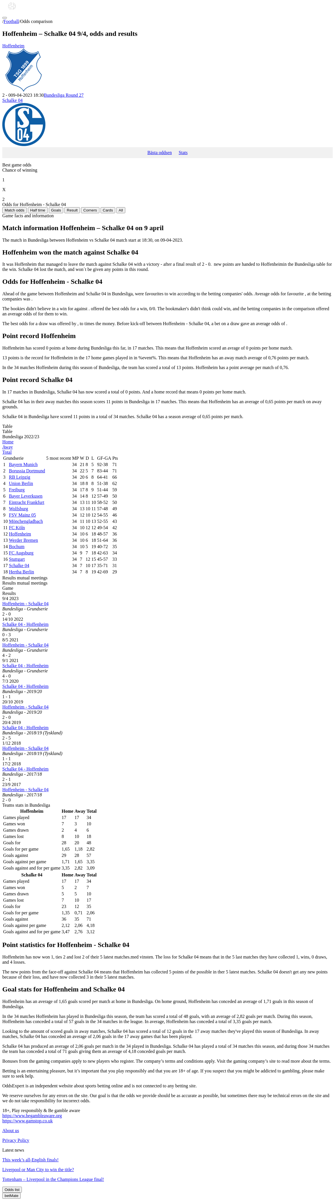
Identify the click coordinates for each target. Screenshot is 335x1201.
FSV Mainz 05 (22, 515)
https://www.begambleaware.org (32, 1115)
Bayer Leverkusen (26, 496)
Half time (37, 210)
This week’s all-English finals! (30, 1159)
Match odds (14, 210)
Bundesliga (64, 95)
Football (11, 21)
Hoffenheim (167, 68)
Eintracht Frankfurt (26, 502)
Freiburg (17, 489)
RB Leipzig (19, 477)
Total (7, 452)
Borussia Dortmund (27, 470)
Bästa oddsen (159, 152)
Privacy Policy (15, 1140)
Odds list (12, 1190)
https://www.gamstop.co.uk (27, 1120)
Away (7, 447)
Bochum (16, 546)
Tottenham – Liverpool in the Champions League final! (53, 1179)
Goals (56, 210)
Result (72, 210)
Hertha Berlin (21, 571)
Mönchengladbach (26, 521)
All (121, 210)
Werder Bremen (23, 540)
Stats (183, 152)
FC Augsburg (21, 552)
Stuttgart (17, 559)
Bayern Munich (23, 464)
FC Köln (17, 527)
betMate (11, 1196)
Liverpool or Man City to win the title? (38, 1169)
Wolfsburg (18, 508)
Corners (90, 210)
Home (8, 441)
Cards (108, 210)
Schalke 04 (167, 122)
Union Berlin (21, 483)
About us (10, 1130)
